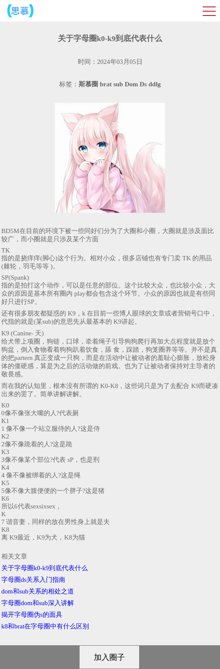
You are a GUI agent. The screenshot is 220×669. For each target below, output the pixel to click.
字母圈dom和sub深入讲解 (37, 603)
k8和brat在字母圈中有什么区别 (45, 626)
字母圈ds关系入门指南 (33, 579)
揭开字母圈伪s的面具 (31, 614)
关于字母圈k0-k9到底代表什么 (44, 568)
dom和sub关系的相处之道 (37, 591)
